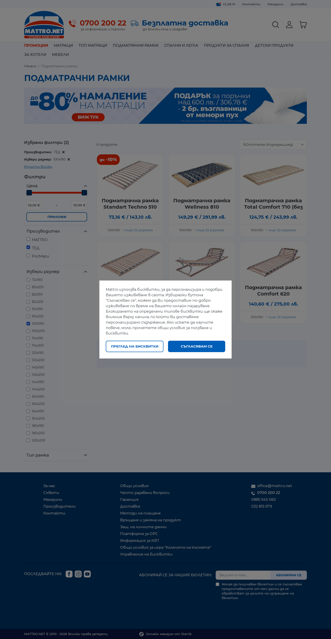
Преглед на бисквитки (134, 346)
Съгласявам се (196, 346)
